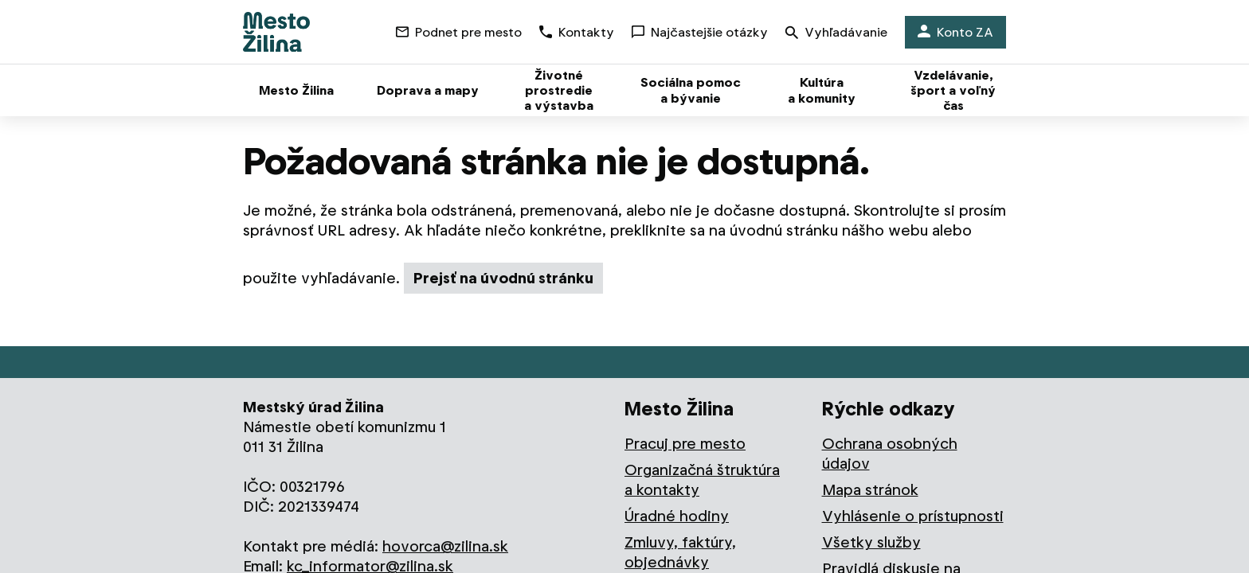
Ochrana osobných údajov (889, 453)
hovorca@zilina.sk (445, 546)
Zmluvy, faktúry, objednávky (680, 552)
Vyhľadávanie (836, 34)
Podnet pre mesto (459, 32)
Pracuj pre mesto (685, 443)
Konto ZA (955, 32)
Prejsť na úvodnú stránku (503, 278)
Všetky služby (871, 542)
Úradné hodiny (676, 516)
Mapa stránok (870, 489)
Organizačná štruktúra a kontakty (702, 479)
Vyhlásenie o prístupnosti (913, 516)
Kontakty (576, 32)
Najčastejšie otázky (700, 32)
